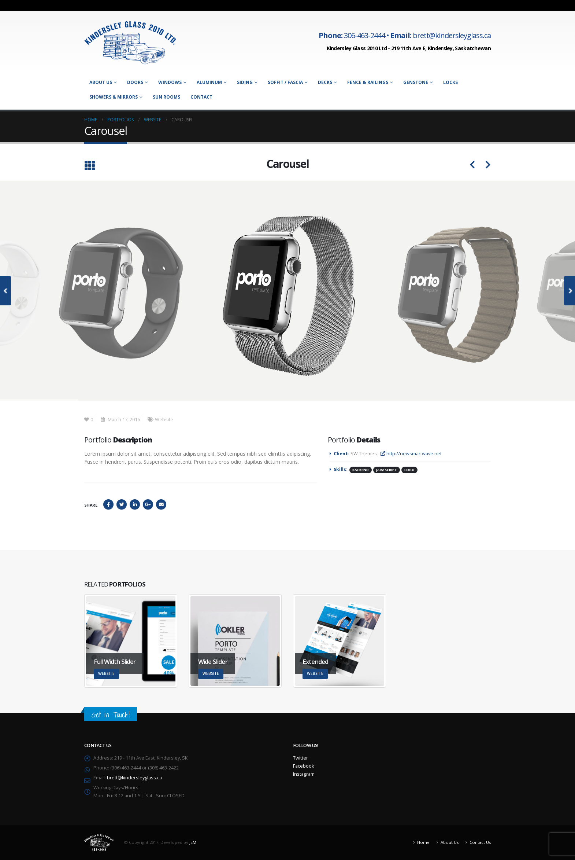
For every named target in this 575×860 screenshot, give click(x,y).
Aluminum (209, 82)
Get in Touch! (111, 715)
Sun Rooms (166, 97)
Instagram (304, 774)
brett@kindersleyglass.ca (134, 778)
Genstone (415, 82)
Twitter (121, 504)
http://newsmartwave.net (411, 454)
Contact (201, 97)
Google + (148, 504)
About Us (100, 82)
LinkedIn (135, 504)
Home (423, 842)
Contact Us (480, 842)
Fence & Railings (367, 82)
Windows (170, 82)
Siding (245, 82)
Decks (325, 82)
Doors (135, 82)
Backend (360, 469)
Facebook (108, 504)
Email (161, 504)
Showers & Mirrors (113, 97)
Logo (409, 469)
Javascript (386, 469)
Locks (450, 82)
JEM (192, 842)
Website (164, 419)
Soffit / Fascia (285, 82)
